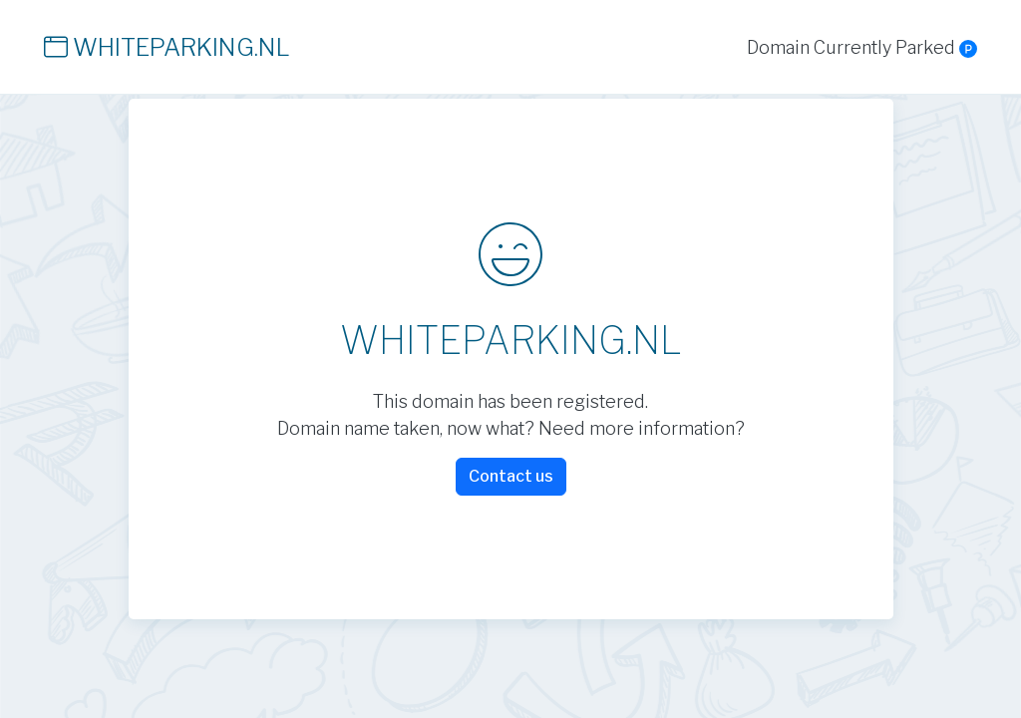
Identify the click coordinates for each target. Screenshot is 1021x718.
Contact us (511, 476)
